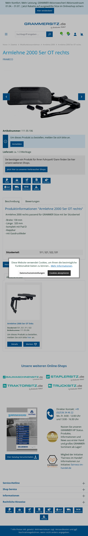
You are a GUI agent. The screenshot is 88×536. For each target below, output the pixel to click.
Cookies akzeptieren (59, 273)
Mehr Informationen (61, 265)
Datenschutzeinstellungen (32, 273)
